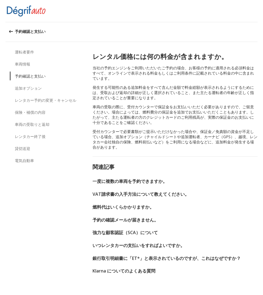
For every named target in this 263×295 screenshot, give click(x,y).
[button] (257, 10)
